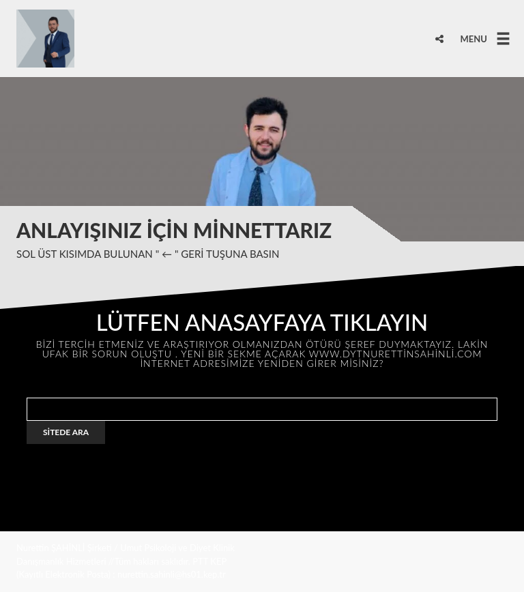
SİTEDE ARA (66, 432)
